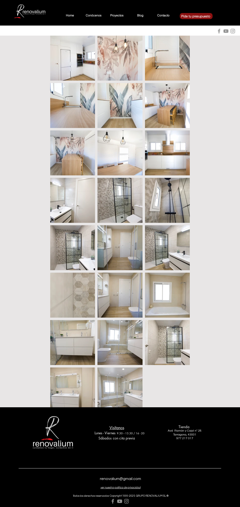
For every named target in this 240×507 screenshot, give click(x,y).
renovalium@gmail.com (120, 479)
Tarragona (179, 434)
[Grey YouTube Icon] (120, 501)
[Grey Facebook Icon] (113, 501)
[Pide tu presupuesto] (196, 16)
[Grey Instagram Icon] (126, 501)
